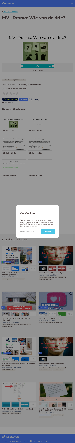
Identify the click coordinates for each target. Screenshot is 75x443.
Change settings (27, 231)
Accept (48, 231)
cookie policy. (31, 226)
